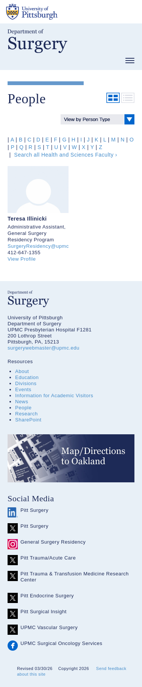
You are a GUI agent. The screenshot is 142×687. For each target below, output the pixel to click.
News (21, 401)
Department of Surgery (37, 41)
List (127, 98)
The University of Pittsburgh (60, 12)
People (23, 407)
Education (27, 377)
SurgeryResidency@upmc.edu (43, 246)
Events (23, 389)
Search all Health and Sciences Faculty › (64, 155)
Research (26, 414)
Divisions (26, 383)
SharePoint (28, 420)
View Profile (22, 259)
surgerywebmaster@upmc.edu (44, 348)
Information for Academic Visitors (54, 395)
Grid (113, 98)
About (22, 371)
